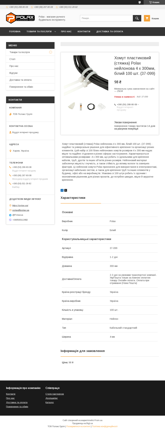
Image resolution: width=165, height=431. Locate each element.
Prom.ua (98, 420)
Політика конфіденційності (105, 426)
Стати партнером (54, 394)
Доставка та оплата (109, 31)
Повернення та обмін (23, 40)
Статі (12, 59)
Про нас (66, 31)
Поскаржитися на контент (78, 426)
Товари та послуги (39, 31)
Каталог (49, 402)
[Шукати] (137, 18)
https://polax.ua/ (20, 205)
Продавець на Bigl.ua (82, 423)
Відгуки (48, 40)
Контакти (84, 31)
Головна (14, 31)
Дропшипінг (51, 398)
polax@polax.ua (20, 210)
